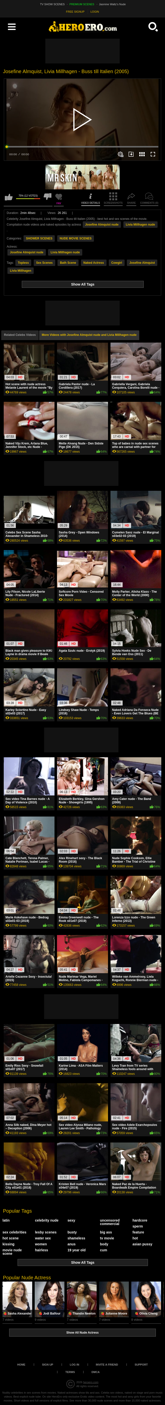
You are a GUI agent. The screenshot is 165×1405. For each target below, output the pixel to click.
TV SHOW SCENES (52, 4)
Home (21, 1364)
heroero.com (90, 1382)
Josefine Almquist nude (102, 224)
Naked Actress (93, 262)
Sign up (47, 1364)
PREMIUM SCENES (81, 4)
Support (141, 1364)
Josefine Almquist (142, 262)
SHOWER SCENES (39, 238)
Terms (70, 1372)
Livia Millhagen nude (140, 224)
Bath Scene (68, 262)
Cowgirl (116, 262)
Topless (23, 262)
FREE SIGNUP (75, 11)
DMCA (95, 1372)
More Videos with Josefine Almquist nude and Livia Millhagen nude (89, 335)
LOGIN (94, 11)
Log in (74, 1364)
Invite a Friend (107, 1364)
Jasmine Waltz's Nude (112, 4)
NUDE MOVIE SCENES (76, 238)
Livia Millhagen (20, 270)
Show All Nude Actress (82, 1332)
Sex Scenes (44, 262)
